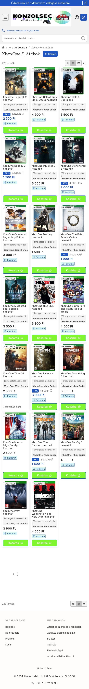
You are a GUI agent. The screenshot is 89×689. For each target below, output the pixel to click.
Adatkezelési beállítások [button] (60, 661)
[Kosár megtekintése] (83, 17)
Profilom (10, 643)
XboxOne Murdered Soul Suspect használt (14, 308)
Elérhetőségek (55, 655)
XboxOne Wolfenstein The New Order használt (43, 513)
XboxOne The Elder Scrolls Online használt (72, 237)
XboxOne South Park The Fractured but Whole (73, 308)
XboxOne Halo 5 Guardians (70, 98)
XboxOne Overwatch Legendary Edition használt (15, 237)
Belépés (10, 631)
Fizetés (51, 643)
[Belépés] (76, 17)
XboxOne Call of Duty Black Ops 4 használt (44, 98)
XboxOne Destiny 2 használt (14, 167)
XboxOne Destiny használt (42, 236)
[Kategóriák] (5, 17)
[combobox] (44, 38)
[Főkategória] (3, 47)
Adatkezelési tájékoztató (61, 637)
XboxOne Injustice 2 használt (43, 167)
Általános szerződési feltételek (64, 631)
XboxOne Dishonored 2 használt (73, 167)
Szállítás (51, 649)
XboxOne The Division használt (42, 444)
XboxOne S (21, 47)
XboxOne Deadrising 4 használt (73, 375)
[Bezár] (84, 3)
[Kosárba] (15, 130)
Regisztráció (12, 637)
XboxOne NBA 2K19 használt (43, 307)
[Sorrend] (84, 63)
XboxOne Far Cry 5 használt (71, 444)
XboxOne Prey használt (11, 512)
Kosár (8, 649)
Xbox (9, 47)
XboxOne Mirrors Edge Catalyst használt (13, 445)
